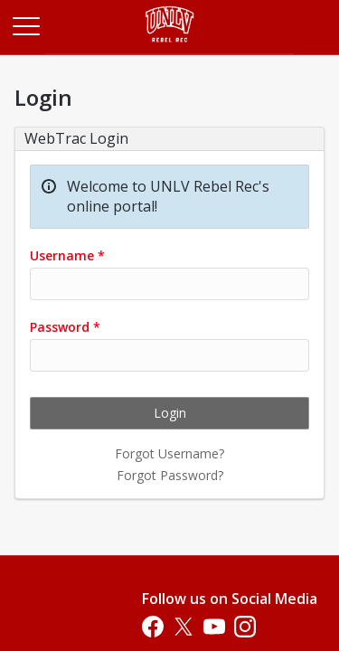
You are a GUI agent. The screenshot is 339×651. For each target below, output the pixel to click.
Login (170, 412)
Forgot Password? (170, 475)
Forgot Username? (169, 453)
